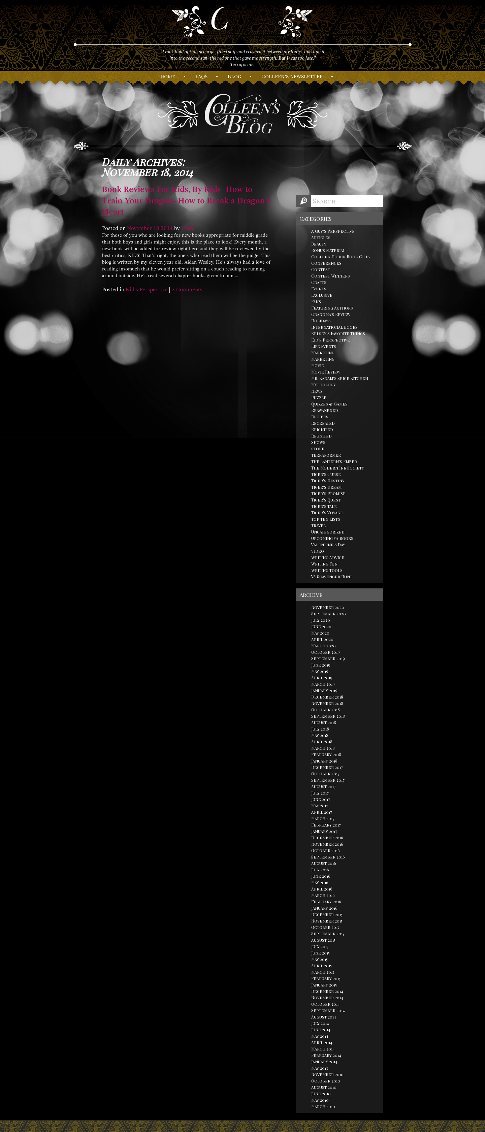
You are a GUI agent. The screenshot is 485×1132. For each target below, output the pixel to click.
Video (317, 551)
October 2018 (325, 709)
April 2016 (321, 889)
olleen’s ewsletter (292, 76)
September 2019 (328, 658)
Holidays (321, 320)
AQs (201, 76)
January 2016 (324, 908)
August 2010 (323, 1087)
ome (167, 76)
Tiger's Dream (326, 487)
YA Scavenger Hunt (331, 576)
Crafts (318, 282)
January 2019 (324, 690)
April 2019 (321, 677)
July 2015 (319, 946)
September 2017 (328, 780)
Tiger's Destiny (328, 480)
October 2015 (325, 927)
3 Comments (187, 290)
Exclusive (321, 295)
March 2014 (323, 1049)
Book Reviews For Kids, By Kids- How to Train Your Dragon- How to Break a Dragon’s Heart (186, 201)
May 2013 (319, 1068)
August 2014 (323, 1017)
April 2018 (321, 741)
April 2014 (321, 1042)
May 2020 (320, 633)
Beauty (318, 244)
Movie (317, 365)
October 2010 (325, 1081)
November (139, 228)
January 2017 (324, 831)
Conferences (326, 263)
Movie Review (325, 372)
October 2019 (325, 652)
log (234, 76)
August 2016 (323, 863)
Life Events (323, 346)
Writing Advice (327, 557)
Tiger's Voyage (327, 512)
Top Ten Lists (325, 519)
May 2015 (319, 959)
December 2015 (327, 914)
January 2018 (324, 761)
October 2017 (325, 773)
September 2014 (328, 1010)
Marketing (322, 352)
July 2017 (320, 793)
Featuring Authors (332, 308)
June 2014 (320, 1029)
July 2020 (320, 620)
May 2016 (319, 882)
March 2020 (323, 645)
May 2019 (319, 671)
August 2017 (323, 786)
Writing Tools (327, 570)
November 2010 (327, 1074)
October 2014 (325, 1004)
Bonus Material (328, 250)
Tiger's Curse (326, 474)
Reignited (322, 429)
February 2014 (326, 1055)
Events (318, 288)
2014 (167, 228)
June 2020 (321, 626)
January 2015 (324, 985)
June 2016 (320, 876)
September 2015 (327, 933)
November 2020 (327, 607)
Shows (318, 442)
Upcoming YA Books (332, 538)
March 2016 (323, 895)
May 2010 (320, 1100)
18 (156, 228)
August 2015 (323, 940)
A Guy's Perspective (333, 231)
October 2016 (325, 850)
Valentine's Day (328, 544)
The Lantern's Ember (334, 461)
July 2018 (320, 729)
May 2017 (319, 805)
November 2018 (327, 703)
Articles (320, 237)
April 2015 (321, 965)
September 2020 (328, 613)
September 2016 (328, 857)
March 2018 (323, 748)
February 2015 (326, 978)
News (317, 391)
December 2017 (327, 767)
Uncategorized (328, 532)
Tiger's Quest (326, 500)
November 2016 (327, 844)
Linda (188, 228)
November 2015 (327, 921)
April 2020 (322, 639)
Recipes (319, 416)
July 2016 (320, 869)
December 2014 (327, 991)
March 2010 (323, 1106)
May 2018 (319, 735)
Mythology (323, 384)
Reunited (321, 436)
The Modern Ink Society (337, 468)
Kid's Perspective (146, 290)
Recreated (323, 423)
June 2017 (320, 799)
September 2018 (328, 716)
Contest (320, 269)
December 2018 (327, 697)
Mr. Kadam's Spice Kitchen (339, 378)
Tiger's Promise (328, 493)
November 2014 (327, 997)
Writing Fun (324, 564)
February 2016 (326, 901)
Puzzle (318, 397)
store (317, 448)
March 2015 (322, 972)
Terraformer (326, 455)
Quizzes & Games (329, 404)
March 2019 (323, 684)
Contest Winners (330, 276)
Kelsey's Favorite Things (338, 333)
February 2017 (326, 825)
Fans (316, 301)
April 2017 (321, 812)
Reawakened (324, 410)
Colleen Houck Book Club (340, 256)
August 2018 (323, 722)
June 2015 (320, 953)
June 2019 (320, 665)
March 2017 (322, 818)
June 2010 (321, 1093)
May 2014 (319, 1036)
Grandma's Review (330, 314)
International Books (334, 327)
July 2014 (320, 1023)
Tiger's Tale (324, 506)
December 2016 (327, 837)
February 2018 (326, 754)
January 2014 (324, 1061)
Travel (318, 525)
